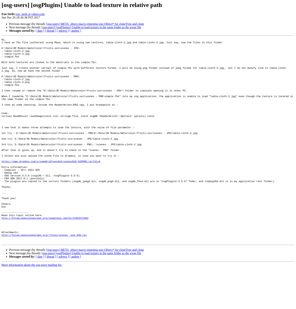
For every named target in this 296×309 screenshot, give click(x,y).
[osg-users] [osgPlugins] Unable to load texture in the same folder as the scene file (91, 27)
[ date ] (40, 30)
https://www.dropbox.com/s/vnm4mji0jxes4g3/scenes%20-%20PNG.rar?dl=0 (51, 186)
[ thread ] (50, 30)
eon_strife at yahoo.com (30, 14)
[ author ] (75, 30)
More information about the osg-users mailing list (32, 305)
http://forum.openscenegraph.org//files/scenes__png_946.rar (44, 274)
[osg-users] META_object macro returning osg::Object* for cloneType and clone (95, 23)
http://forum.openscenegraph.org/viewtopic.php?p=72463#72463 (45, 254)
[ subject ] (63, 30)
